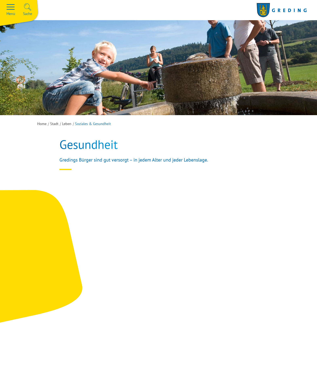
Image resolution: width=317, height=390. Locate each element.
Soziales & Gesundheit (93, 123)
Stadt (54, 123)
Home (41, 123)
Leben (66, 123)
